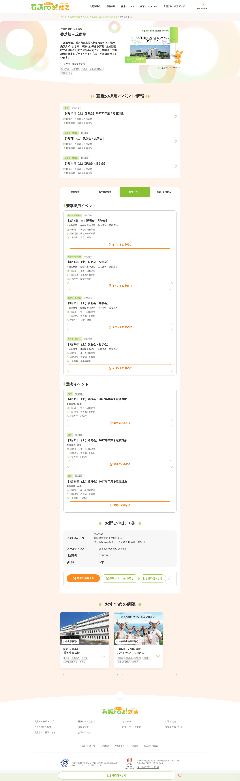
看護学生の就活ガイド (174, 6)
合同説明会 (95, 6)
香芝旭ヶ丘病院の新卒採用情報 (104, 17)
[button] (75, 192)
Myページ (126, 721)
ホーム (64, 17)
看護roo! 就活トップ (44, 721)
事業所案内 (119, 746)
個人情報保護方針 (151, 746)
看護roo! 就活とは (86, 721)
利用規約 (134, 746)
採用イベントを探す (131, 727)
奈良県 (85, 17)
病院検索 (111, 6)
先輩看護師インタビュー (177, 727)
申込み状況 (170, 721)
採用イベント (127, 6)
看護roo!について (88, 746)
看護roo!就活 (74, 17)
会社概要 (105, 746)
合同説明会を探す (42, 727)
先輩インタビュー (148, 6)
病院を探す (83, 727)
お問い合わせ (84, 732)
